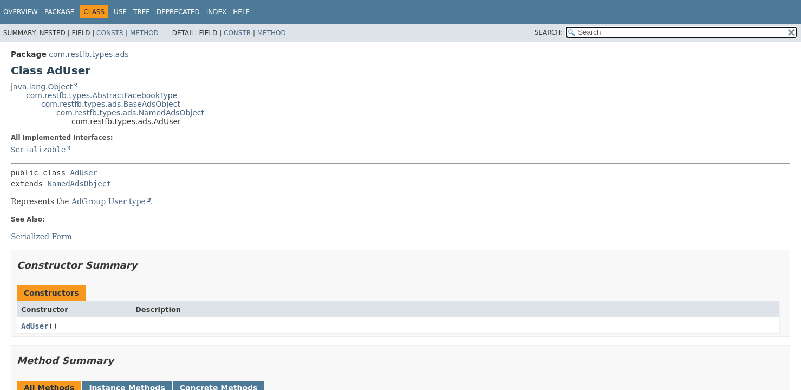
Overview (20, 12)
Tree (141, 12)
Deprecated (178, 12)
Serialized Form (41, 236)
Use (120, 12)
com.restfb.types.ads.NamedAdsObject (130, 112)
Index (216, 12)
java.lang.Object (42, 86)
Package (59, 12)
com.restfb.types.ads (88, 54)
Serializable (38, 149)
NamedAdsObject (79, 183)
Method (144, 33)
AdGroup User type (108, 201)
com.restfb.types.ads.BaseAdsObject (110, 104)
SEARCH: (549, 32)
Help (241, 12)
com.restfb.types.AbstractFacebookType (101, 95)
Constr (109, 33)
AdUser (84, 172)
